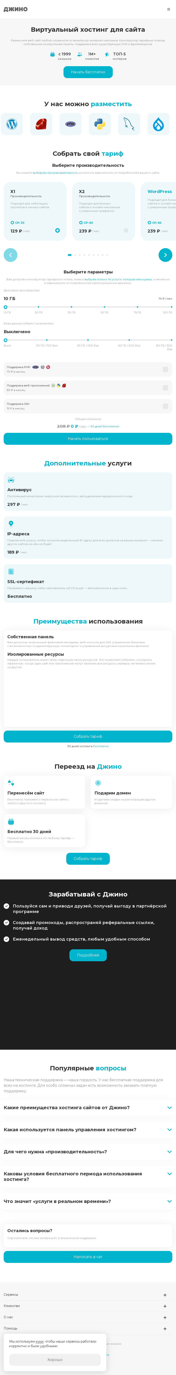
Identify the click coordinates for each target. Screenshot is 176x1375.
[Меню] (168, 9)
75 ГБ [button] (137, 312)
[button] (88, 369)
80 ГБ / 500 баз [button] (164, 347)
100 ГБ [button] (167, 312)
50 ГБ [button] (104, 312)
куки (39, 1341)
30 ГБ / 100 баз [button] (47, 345)
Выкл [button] (7, 345)
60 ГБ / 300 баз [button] (129, 345)
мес (83, 426)
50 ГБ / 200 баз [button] (88, 345)
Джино (16, 9)
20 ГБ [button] (39, 312)
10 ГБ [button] (7, 312)
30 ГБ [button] (72, 312)
